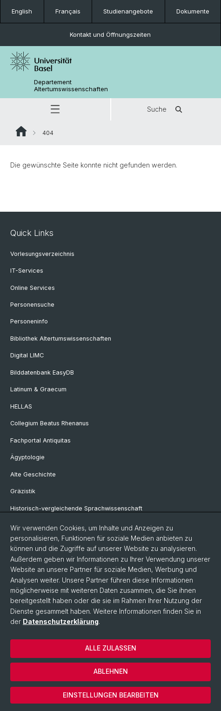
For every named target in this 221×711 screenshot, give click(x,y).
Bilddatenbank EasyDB (42, 372)
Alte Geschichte (33, 474)
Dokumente (192, 11)
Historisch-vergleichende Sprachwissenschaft (76, 508)
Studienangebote (128, 11)
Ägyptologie (27, 457)
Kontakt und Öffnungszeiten (110, 34)
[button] (55, 109)
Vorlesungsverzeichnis (42, 253)
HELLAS (21, 406)
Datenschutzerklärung (61, 621)
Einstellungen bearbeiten (111, 695)
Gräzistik (22, 491)
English (22, 11)
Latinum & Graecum (38, 389)
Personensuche (32, 304)
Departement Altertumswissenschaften (71, 86)
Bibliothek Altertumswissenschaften (60, 338)
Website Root (21, 131)
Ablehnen (111, 671)
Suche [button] (166, 109)
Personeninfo (29, 321)
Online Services (32, 287)
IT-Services (26, 270)
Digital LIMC (27, 355)
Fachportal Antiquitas (40, 440)
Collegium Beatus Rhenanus (49, 423)
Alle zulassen (110, 648)
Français (67, 11)
